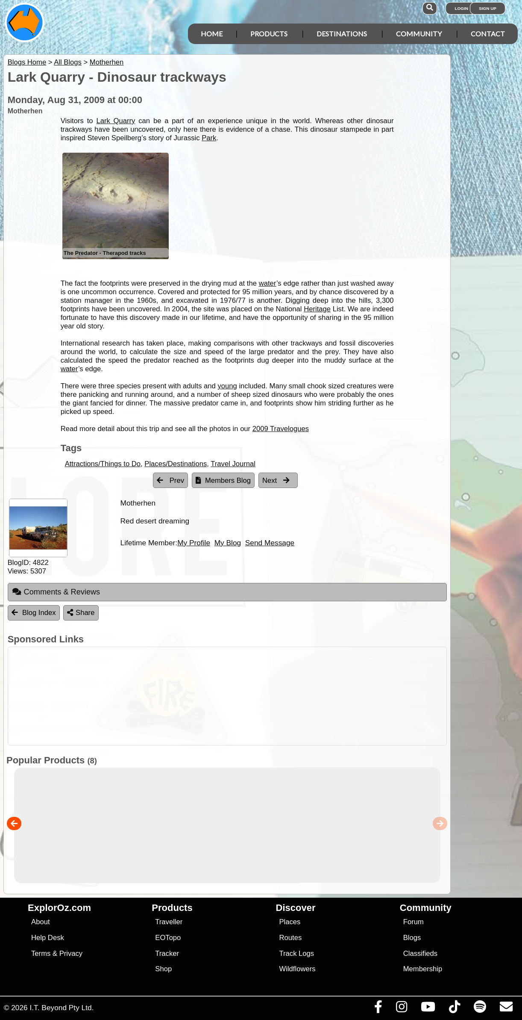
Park (209, 138)
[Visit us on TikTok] (454, 1009)
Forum (413, 922)
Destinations (342, 34)
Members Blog (223, 480)
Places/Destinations (175, 464)
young (227, 386)
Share (80, 613)
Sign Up (487, 8)
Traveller (168, 922)
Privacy (71, 953)
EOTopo (168, 938)
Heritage (317, 309)
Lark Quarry (115, 121)
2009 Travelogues (280, 429)
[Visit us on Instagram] (401, 1009)
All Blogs (68, 62)
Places (290, 922)
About (40, 922)
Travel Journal (233, 464)
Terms (40, 953)
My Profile (193, 542)
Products (268, 34)
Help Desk (47, 938)
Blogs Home (27, 62)
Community (419, 34)
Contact (488, 34)
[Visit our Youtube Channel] (427, 1009)
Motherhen (106, 62)
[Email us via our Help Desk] (506, 1009)
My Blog (227, 542)
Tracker (167, 953)
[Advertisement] (225, 696)
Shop (163, 969)
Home (212, 34)
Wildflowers (297, 969)
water (267, 283)
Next (276, 480)
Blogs (412, 938)
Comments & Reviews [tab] (56, 592)
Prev (170, 480)
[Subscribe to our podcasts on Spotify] (479, 1009)
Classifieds (420, 953)
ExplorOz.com (59, 907)
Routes (290, 938)
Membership (422, 969)
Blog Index (34, 613)
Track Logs (296, 953)
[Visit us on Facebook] (378, 1009)
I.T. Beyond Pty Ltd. (61, 1007)
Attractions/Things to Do (103, 464)
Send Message (269, 542)
